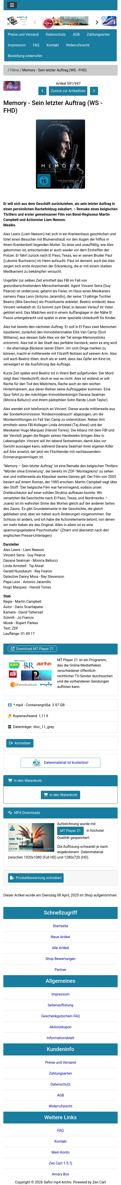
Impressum (17, 45)
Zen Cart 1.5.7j (60, 1163)
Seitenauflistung (60, 1005)
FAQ (36, 45)
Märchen (74, 17)
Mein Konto (60, 1152)
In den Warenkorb (60, 795)
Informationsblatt (60, 1038)
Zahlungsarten (98, 34)
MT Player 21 (70, 831)
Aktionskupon (60, 1027)
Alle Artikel (60, 948)
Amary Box (60, 1174)
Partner (61, 970)
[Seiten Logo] (17, 20)
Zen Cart (99, 1182)
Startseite (60, 926)
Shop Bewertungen (60, 959)
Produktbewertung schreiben (36, 878)
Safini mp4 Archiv (57, 1182)
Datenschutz (56, 34)
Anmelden (20, 743)
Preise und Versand (23, 34)
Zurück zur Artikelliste (68, 91)
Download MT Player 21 (32, 649)
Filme (14, 70)
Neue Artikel (60, 937)
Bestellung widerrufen (25, 56)
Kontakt (52, 45)
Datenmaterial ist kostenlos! (60, 762)
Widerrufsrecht (77, 45)
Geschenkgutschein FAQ (60, 1016)
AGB (76, 34)
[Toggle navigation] (12, 5)
